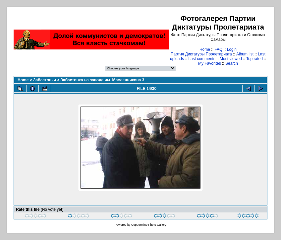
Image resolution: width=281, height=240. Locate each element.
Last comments (201, 58)
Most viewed (231, 58)
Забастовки (44, 80)
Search (231, 63)
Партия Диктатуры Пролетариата (201, 54)
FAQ (218, 49)
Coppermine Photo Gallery (148, 224)
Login (232, 49)
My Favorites (209, 63)
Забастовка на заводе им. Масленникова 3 (102, 80)
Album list (244, 54)
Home (204, 49)
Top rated (254, 58)
